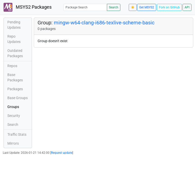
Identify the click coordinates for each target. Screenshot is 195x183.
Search (113, 7)
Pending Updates (14, 24)
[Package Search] (85, 7)
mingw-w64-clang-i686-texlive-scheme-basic (104, 23)
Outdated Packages (15, 53)
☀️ (133, 7)
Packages (15, 89)
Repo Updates (14, 39)
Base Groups (17, 98)
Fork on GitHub (169, 7)
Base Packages (15, 77)
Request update (61, 153)
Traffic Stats (16, 134)
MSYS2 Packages (28, 7)
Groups (13, 107)
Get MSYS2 (146, 7)
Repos (12, 66)
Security (13, 116)
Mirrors (13, 143)
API (187, 7)
